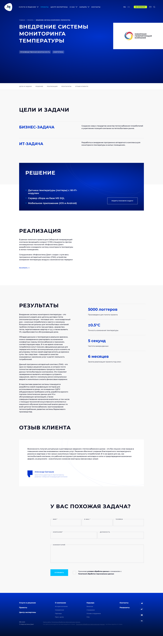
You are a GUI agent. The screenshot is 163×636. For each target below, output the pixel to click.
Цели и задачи (25, 86)
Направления (59, 610)
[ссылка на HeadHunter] (142, 621)
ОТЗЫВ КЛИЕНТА (81, 86)
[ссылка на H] (142, 615)
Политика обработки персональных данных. (65, 622)
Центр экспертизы (59, 7)
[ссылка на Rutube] (142, 609)
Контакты (95, 7)
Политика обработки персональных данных (90, 624)
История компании (61, 606)
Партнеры (58, 613)
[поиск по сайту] (154, 7)
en (129, 7)
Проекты (45, 7)
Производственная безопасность (35, 52)
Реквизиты (125, 608)
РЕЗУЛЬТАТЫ (66, 86)
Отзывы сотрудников (94, 613)
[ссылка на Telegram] (142, 603)
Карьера (90, 603)
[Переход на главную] (8, 7)
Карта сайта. (47, 622)
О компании (60, 603)
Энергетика (58, 52)
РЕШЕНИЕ (39, 86)
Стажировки (91, 610)
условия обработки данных (98, 571)
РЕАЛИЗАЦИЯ (52, 86)
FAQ (88, 617)
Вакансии (90, 606)
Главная (22, 20)
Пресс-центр (59, 617)
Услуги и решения (27, 603)
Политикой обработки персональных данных (96, 574)
